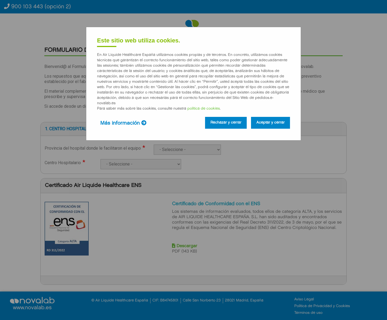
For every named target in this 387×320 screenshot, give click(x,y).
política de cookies (203, 109)
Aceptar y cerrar (270, 123)
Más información (123, 123)
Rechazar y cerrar (225, 123)
